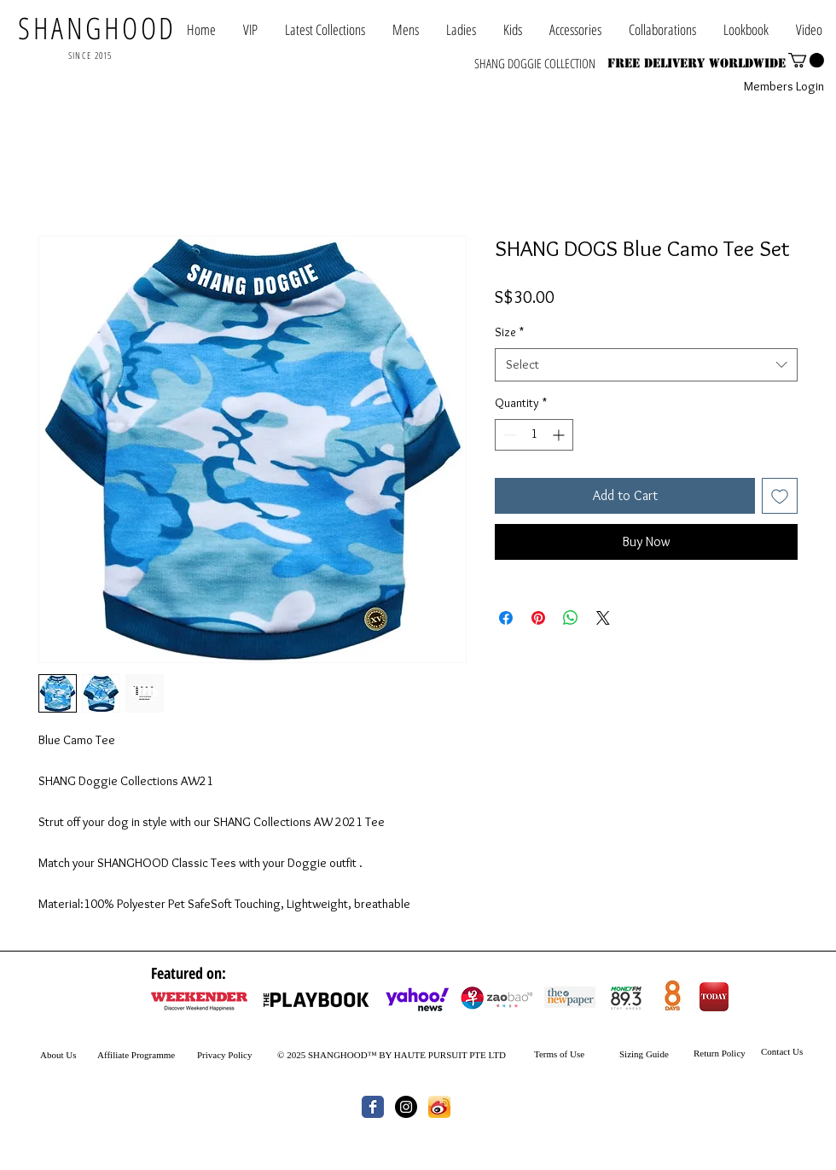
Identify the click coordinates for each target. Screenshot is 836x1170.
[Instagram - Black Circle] (406, 1107)
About (52, 1055)
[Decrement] (508, 435)
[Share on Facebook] (506, 618)
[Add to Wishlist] (780, 496)
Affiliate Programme (136, 1055)
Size (509, 332)
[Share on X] (603, 618)
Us (70, 1055)
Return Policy (720, 1053)
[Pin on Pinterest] (538, 618)
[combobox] (646, 364)
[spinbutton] (534, 435)
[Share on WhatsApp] (570, 618)
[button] (662, 29)
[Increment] (560, 435)
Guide (656, 1054)
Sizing (631, 1054)
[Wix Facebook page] (373, 1107)
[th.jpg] (439, 1107)
